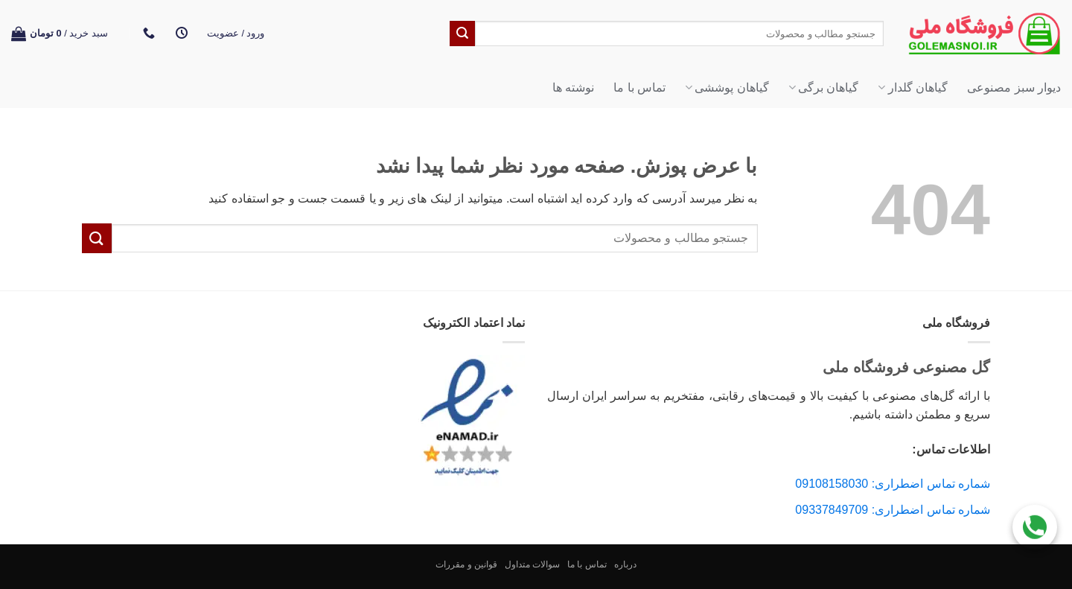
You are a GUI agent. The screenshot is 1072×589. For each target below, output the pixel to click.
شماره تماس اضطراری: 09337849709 (892, 509)
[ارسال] (462, 33)
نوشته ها (573, 87)
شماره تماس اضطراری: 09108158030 (892, 483)
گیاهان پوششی (727, 87)
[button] (236, 33)
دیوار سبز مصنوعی (1014, 87)
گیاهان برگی (823, 87)
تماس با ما (639, 87)
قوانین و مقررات (466, 564)
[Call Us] (1034, 525)
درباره (625, 564)
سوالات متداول (532, 564)
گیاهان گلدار (913, 87)
